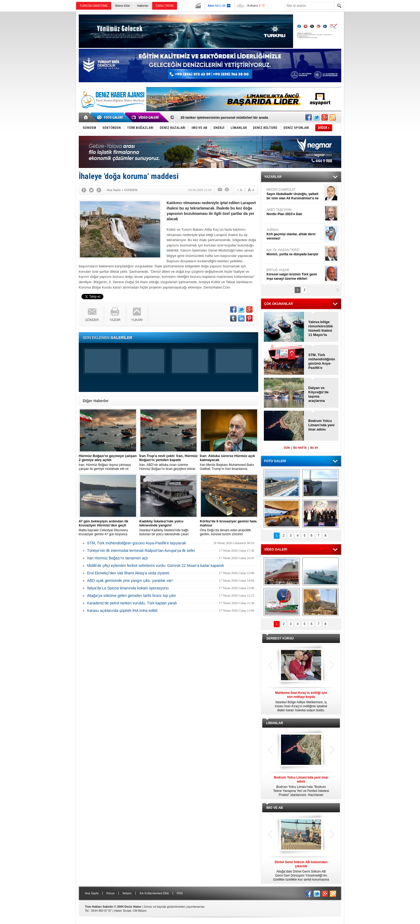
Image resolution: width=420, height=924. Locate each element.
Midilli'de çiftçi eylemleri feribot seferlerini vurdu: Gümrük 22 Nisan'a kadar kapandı (155, 565)
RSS (180, 893)
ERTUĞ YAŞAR (295, 274)
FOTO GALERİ (275, 461)
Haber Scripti (122, 910)
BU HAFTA (300, 447)
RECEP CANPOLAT (295, 194)
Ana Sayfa (92, 893)
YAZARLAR (273, 177)
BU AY (314, 447)
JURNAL (295, 234)
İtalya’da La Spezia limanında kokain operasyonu (127, 588)
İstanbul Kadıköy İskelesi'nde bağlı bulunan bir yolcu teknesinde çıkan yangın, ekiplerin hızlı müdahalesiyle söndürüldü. (168, 527)
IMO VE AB (274, 808)
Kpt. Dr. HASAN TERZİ (295, 252)
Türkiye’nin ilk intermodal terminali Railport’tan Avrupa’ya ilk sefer (141, 550)
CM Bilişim (140, 910)
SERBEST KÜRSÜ (280, 638)
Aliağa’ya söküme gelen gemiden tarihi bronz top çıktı (131, 595)
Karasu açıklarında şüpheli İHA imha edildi (122, 610)
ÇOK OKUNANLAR (278, 304)
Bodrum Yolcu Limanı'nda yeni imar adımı (321, 425)
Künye (110, 893)
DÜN (287, 447)
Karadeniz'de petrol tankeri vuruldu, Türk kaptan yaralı (132, 603)
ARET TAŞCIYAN (295, 212)
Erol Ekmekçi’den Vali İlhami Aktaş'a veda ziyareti (128, 573)
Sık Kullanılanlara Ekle (154, 893)
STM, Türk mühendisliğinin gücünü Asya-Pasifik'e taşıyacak (136, 543)
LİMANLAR (274, 723)
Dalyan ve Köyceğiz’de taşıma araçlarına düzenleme (318, 394)
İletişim (127, 893)
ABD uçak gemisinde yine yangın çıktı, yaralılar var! (130, 580)
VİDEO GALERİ (275, 549)
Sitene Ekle (122, 5)
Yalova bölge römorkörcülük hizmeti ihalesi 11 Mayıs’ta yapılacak (320, 328)
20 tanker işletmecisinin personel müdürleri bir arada (224, 117)
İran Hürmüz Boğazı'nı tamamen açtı (117, 558)
